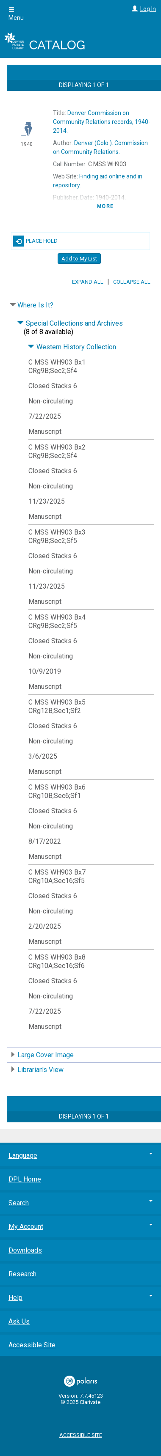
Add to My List (79, 258)
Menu (16, 14)
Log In (148, 8)
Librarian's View (40, 1070)
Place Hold (35, 241)
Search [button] (80, 1203)
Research (22, 1274)
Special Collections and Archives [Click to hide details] (70, 323)
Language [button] (80, 1156)
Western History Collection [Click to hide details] (72, 347)
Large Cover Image (45, 1055)
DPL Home (24, 1179)
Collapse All (131, 282)
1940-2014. (101, 122)
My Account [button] (80, 1227)
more (105, 206)
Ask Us (19, 1321)
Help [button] (80, 1298)
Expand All (87, 282)
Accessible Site (32, 1345)
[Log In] (134, 8)
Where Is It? (35, 305)
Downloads (25, 1250)
